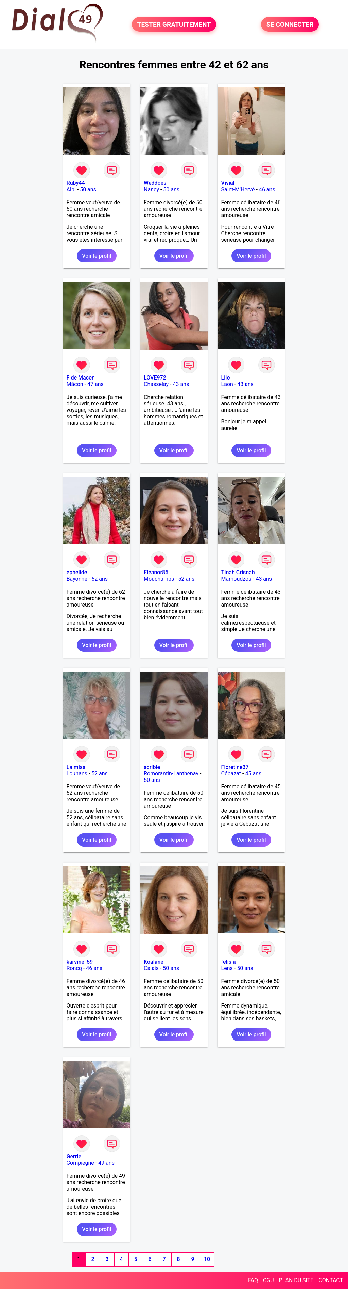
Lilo (225, 377)
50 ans (88, 189)
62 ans (99, 579)
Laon (227, 384)
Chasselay (156, 384)
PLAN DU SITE (296, 1280)
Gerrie (74, 1156)
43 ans (181, 384)
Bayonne (77, 579)
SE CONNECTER (289, 24)
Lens (227, 968)
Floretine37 (235, 767)
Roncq (74, 968)
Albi (71, 189)
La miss (76, 767)
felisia (228, 961)
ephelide (77, 572)
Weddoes (155, 183)
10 (207, 1259)
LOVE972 (155, 377)
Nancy (151, 189)
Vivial (227, 183)
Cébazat (231, 773)
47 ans (95, 384)
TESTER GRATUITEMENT (174, 24)
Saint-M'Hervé (238, 189)
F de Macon (81, 377)
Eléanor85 (156, 572)
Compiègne (80, 1163)
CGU (268, 1280)
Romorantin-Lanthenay (171, 773)
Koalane (153, 961)
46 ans (267, 189)
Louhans (77, 773)
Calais (151, 968)
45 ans (253, 773)
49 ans (106, 1163)
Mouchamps (159, 579)
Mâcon (75, 384)
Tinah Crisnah (238, 572)
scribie (152, 767)
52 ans (186, 579)
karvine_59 (80, 961)
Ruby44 (76, 183)
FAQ (253, 1280)
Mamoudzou (236, 579)
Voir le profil (96, 256)
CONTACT (330, 1280)
